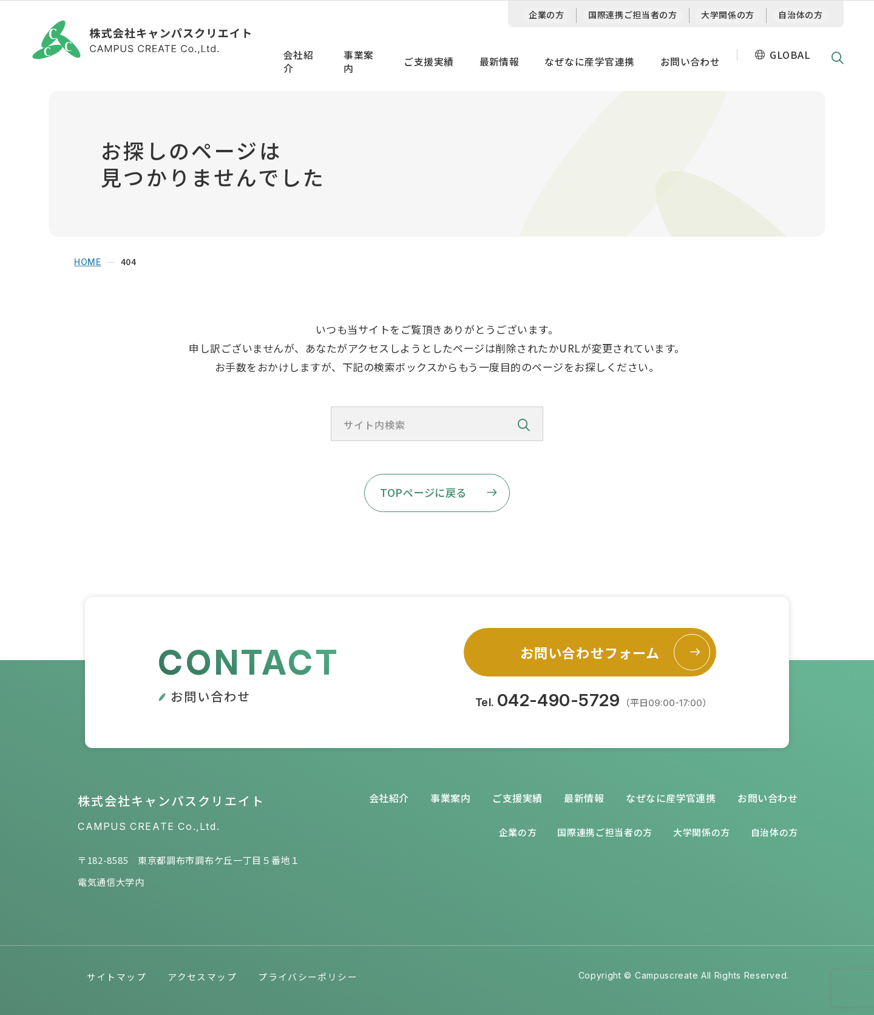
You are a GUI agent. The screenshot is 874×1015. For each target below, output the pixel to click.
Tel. (593, 701)
